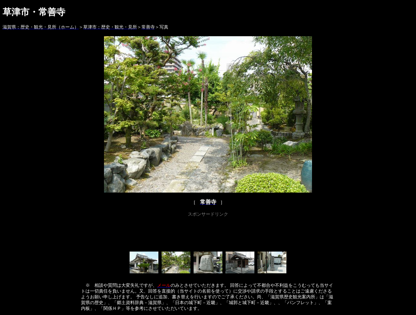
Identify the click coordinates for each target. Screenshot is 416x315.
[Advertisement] (208, 233)
